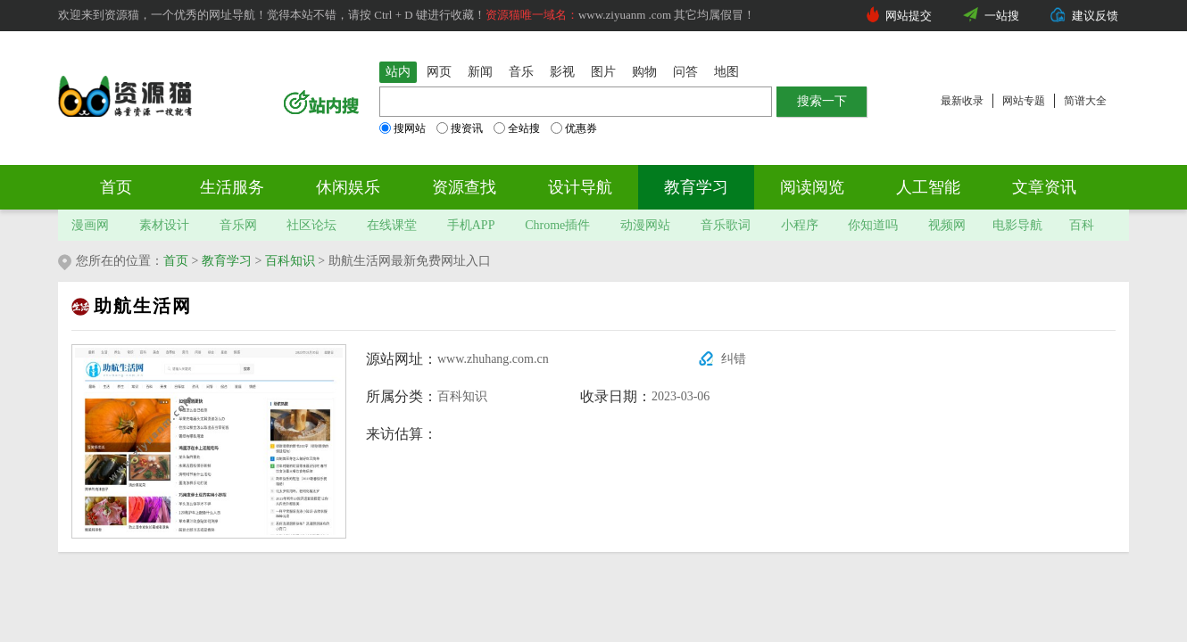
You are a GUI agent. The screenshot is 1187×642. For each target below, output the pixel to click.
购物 (644, 71)
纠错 (733, 359)
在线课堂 (392, 225)
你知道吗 (873, 225)
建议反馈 (1095, 15)
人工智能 (928, 187)
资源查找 (464, 187)
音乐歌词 (726, 225)
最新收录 (962, 101)
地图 (726, 71)
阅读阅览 (812, 187)
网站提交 (908, 15)
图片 (603, 71)
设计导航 (580, 187)
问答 (685, 71)
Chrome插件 (557, 225)
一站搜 (1001, 15)
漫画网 (90, 225)
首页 (116, 187)
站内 (398, 71)
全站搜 (517, 128)
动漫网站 (645, 225)
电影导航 (1017, 225)
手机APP (471, 225)
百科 (1081, 225)
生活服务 (232, 187)
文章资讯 (1044, 187)
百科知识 (290, 261)
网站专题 (1023, 101)
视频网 (947, 225)
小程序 (799, 225)
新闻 (480, 71)
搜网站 (402, 128)
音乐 (521, 71)
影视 (562, 71)
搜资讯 (459, 128)
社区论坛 (311, 225)
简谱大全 (1085, 101)
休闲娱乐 (348, 187)
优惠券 (574, 128)
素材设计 (164, 225)
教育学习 (696, 187)
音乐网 (238, 225)
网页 (439, 71)
